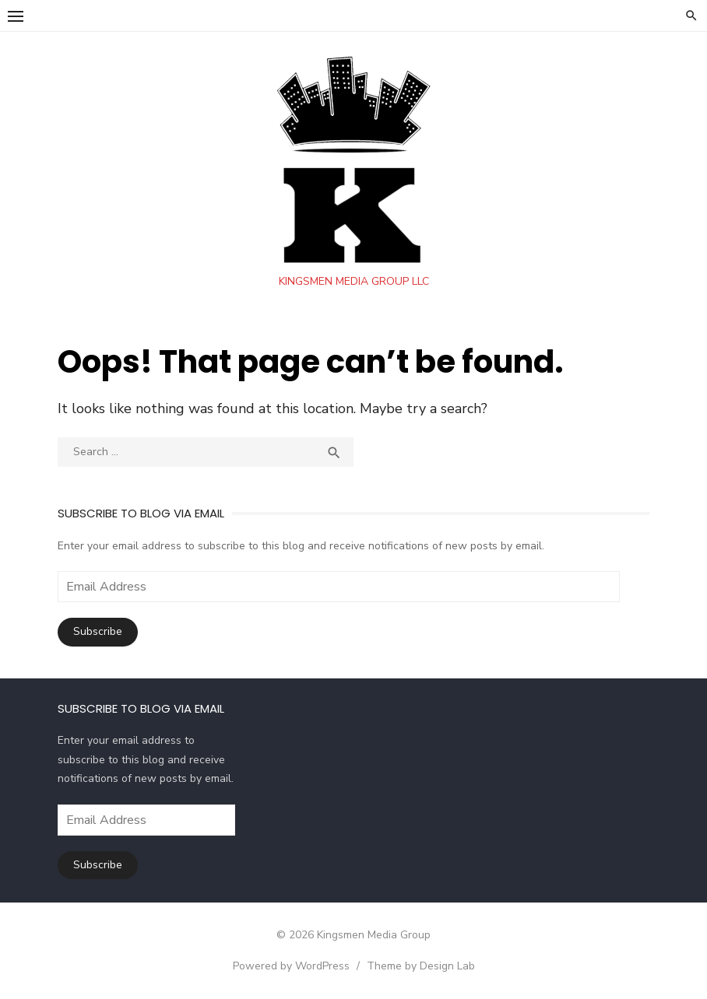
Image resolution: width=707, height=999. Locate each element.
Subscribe (97, 631)
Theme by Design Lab (421, 966)
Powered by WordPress (291, 966)
